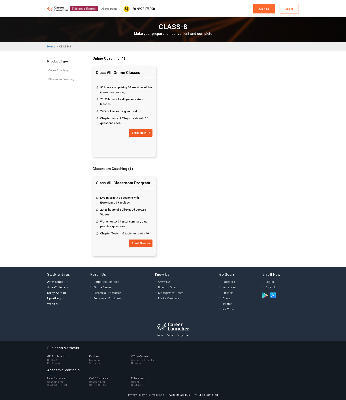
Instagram (230, 287)
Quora (227, 298)
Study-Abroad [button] (56, 292)
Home (51, 46)
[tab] (65, 282)
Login (289, 8)
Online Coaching (58, 70)
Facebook (229, 281)
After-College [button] (56, 287)
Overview (164, 281)
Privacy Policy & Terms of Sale (146, 394)
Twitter (227, 304)
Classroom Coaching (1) (112, 169)
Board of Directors (170, 287)
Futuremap (152, 382)
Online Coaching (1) (108, 58)
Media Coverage (169, 298)
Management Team (171, 292)
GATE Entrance (110, 382)
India (160, 335)
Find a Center (102, 287)
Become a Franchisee (107, 292)
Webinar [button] (52, 304)
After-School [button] (55, 281)
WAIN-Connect (152, 360)
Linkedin (228, 292)
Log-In (270, 281)
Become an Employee (107, 298)
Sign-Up (271, 287)
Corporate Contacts (106, 281)
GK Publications (68, 360)
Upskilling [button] (54, 298)
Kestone (110, 360)
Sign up (264, 8)
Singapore (183, 335)
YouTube (228, 309)
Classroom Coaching (61, 79)
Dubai (170, 335)
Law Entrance (68, 382)
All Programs (110, 8)
